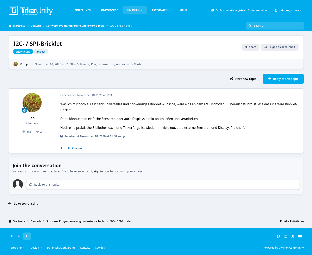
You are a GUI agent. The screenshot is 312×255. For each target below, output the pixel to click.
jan (28, 64)
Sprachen (18, 247)
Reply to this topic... (44, 184)
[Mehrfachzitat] (61, 148)
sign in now (101, 171)
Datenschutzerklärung (61, 247)
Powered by (284, 247)
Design (36, 247)
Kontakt (85, 247)
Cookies (100, 247)
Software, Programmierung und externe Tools (109, 64)
